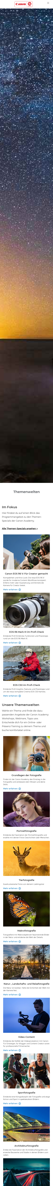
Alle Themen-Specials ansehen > (20, 528)
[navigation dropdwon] (48, 3)
